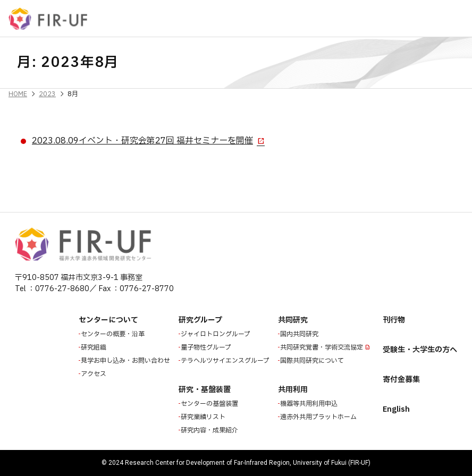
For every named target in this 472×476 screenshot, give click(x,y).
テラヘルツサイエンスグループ (226, 361)
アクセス (94, 374)
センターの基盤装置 (210, 404)
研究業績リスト (204, 417)
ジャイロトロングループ (216, 334)
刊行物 (394, 320)
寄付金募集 (401, 379)
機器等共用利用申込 (310, 404)
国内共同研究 (300, 334)
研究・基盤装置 (205, 389)
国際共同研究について (313, 361)
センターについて (108, 320)
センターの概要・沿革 (114, 334)
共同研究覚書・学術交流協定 (322, 347)
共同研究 (293, 320)
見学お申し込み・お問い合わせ (126, 361)
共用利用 (293, 389)
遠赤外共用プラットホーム (319, 417)
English (396, 409)
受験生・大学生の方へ (420, 349)
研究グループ (200, 320)
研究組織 (94, 347)
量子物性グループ (207, 347)
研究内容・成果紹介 (210, 430)
